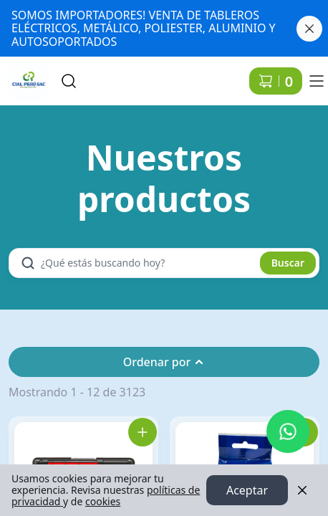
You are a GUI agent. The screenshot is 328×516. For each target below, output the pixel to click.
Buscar (287, 262)
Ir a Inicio (23, 74)
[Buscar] (68, 81)
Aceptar (247, 490)
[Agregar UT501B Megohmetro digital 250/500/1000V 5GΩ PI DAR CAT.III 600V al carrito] (142, 432)
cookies (102, 501)
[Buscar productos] (149, 263)
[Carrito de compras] (275, 81)
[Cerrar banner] (309, 29)
